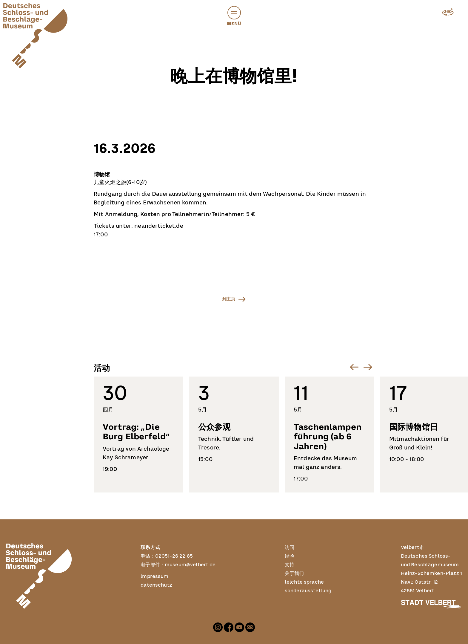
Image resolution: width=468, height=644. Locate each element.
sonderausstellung (308, 590)
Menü (234, 17)
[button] (234, 12)
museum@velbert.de (190, 564)
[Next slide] (367, 367)
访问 (289, 547)
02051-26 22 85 (174, 556)
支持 (289, 564)
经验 (289, 556)
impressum (154, 576)
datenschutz (156, 585)
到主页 (228, 298)
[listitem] (138, 434)
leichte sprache (304, 582)
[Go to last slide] (354, 367)
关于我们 (294, 573)
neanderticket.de (158, 226)
